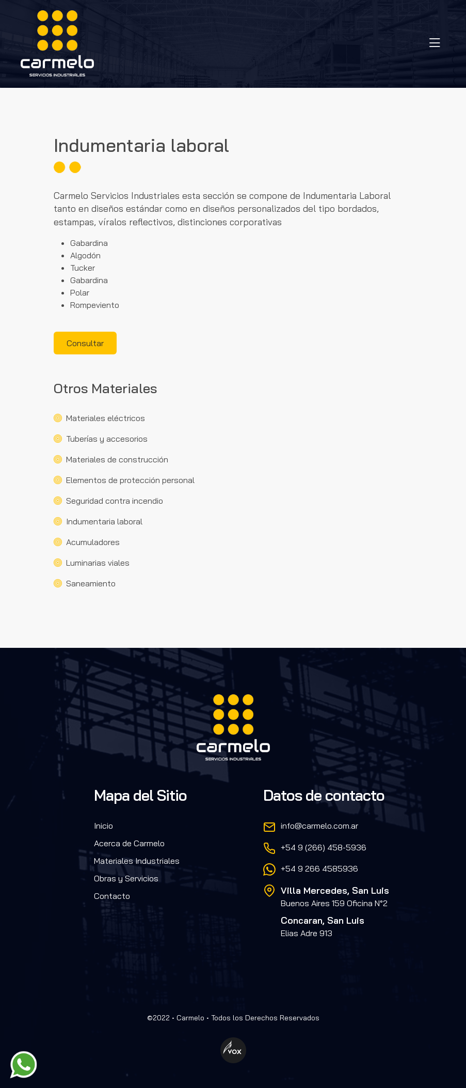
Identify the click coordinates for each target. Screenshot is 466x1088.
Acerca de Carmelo (129, 843)
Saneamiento (91, 583)
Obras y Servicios (126, 878)
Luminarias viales (98, 562)
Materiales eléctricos (105, 418)
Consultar (85, 343)
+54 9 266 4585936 (319, 868)
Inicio (103, 825)
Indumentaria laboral (104, 521)
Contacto (112, 896)
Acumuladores (93, 542)
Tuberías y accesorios (107, 438)
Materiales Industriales (137, 861)
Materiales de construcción (117, 459)
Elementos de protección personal (130, 480)
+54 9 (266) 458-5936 (323, 847)
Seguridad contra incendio (114, 500)
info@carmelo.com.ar (319, 825)
